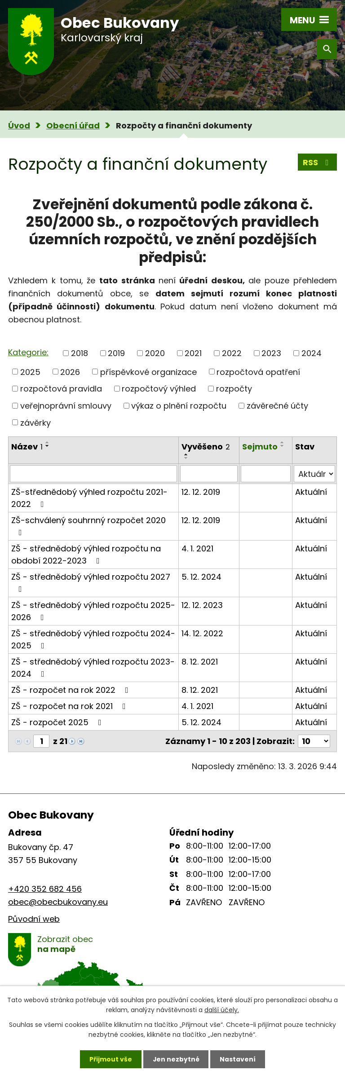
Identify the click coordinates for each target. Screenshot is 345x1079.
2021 (193, 353)
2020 (155, 353)
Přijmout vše (110, 1058)
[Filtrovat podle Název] (93, 473)
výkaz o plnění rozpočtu (178, 405)
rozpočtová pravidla (61, 388)
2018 (79, 353)
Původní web (34, 919)
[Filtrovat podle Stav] (314, 473)
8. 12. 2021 (199, 661)
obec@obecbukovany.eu (58, 901)
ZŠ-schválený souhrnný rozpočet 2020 (88, 526)
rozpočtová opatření (258, 371)
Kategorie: (28, 352)
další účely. (221, 1009)
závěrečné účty (277, 405)
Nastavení (238, 1058)
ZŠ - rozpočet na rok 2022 (71, 690)
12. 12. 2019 (200, 492)
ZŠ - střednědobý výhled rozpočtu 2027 (90, 582)
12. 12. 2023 (202, 605)
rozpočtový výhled (159, 388)
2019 (116, 353)
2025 (30, 371)
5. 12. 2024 (201, 576)
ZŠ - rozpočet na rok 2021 (70, 706)
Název (27, 446)
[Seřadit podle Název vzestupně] (48, 442)
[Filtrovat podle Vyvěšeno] (209, 473)
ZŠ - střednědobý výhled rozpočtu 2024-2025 (93, 639)
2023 (271, 353)
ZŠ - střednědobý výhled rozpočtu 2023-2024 (93, 667)
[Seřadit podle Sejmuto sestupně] (283, 446)
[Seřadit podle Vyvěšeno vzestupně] (186, 454)
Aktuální (311, 492)
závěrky (35, 422)
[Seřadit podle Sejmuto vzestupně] (283, 442)
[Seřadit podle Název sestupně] (48, 446)
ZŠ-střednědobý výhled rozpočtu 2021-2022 (89, 498)
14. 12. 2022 (202, 633)
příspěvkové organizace (148, 371)
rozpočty (234, 388)
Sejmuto (260, 446)
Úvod (19, 125)
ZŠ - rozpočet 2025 (58, 722)
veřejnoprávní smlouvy (65, 405)
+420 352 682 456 (45, 888)
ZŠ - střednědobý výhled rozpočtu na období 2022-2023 (86, 554)
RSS (317, 162)
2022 (232, 353)
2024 (311, 353)
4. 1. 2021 (197, 548)
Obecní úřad (73, 125)
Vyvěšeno (205, 446)
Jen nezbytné (175, 1058)
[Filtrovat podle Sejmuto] (266, 473)
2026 (70, 371)
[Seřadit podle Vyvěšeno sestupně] (186, 458)
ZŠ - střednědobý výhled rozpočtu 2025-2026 (93, 611)
